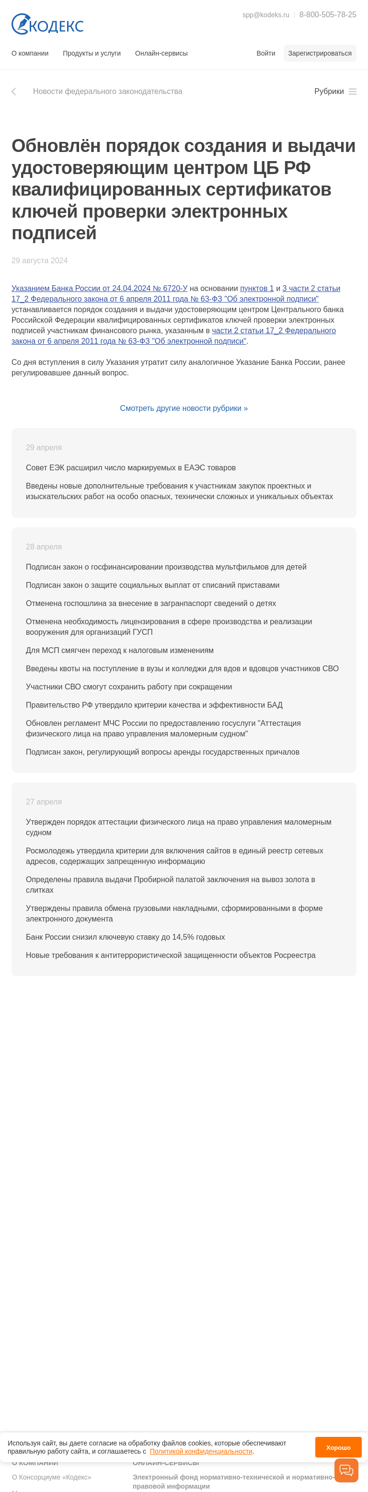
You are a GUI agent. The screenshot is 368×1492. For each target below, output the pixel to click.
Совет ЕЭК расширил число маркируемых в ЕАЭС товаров (131, 468)
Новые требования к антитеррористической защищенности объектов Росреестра (171, 955)
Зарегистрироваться (320, 53)
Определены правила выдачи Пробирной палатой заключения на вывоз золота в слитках (170, 884)
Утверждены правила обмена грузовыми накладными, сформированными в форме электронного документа (174, 913)
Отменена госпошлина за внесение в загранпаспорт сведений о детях (151, 603)
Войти (265, 53)
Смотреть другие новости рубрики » (184, 408)
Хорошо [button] (338, 1446)
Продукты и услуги (92, 53)
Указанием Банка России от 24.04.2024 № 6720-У (100, 288)
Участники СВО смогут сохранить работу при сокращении (129, 687)
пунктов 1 (257, 288)
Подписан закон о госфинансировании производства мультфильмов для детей (166, 567)
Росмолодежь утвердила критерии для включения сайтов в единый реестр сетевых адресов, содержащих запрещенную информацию (174, 856)
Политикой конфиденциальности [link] (201, 1450)
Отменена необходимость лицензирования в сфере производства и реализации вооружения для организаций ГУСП (169, 627)
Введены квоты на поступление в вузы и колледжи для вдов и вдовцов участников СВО (182, 668)
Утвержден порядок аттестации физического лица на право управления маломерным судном (179, 827)
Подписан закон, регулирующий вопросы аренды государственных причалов (162, 752)
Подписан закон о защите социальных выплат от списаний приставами (152, 585)
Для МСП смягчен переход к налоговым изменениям (120, 650)
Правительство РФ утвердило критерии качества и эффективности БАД (154, 705)
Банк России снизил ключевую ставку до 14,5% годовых (125, 937)
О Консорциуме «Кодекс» (52, 1477)
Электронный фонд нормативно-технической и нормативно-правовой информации (234, 1482)
